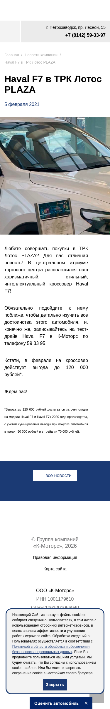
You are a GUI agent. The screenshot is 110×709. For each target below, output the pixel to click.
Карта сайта (55, 569)
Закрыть (55, 684)
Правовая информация (55, 557)
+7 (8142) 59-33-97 (85, 35)
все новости (58, 475)
